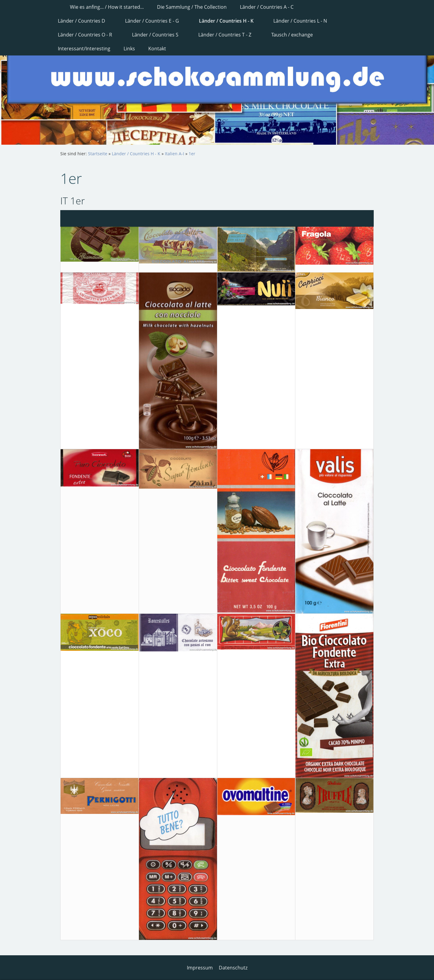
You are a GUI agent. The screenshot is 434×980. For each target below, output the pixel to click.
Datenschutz (233, 967)
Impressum (200, 967)
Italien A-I (174, 153)
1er (192, 153)
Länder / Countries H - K (136, 153)
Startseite (97, 153)
